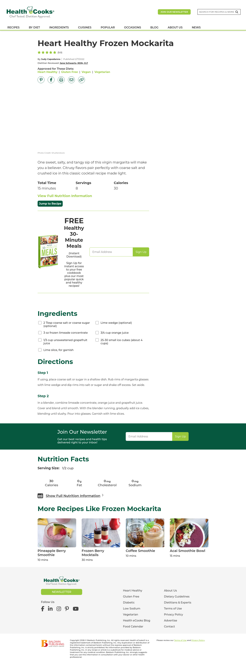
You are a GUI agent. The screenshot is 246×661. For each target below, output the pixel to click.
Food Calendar (133, 626)
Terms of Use (173, 608)
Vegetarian (102, 72)
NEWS (196, 28)
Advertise (170, 620)
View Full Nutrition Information (65, 196)
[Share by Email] (71, 79)
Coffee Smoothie (140, 551)
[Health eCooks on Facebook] (43, 609)
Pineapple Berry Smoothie (52, 553)
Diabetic (129, 602)
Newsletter (61, 592)
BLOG (154, 28)
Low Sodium (131, 608)
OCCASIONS (132, 28)
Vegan (86, 72)
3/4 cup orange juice (115, 332)
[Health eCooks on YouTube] (75, 609)
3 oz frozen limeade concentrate (65, 332)
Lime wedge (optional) (116, 322)
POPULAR (108, 28)
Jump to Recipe (50, 203)
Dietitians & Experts (177, 602)
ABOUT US (175, 28)
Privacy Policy (173, 614)
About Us (170, 590)
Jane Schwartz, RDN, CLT (74, 63)
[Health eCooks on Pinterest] (67, 609)
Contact (169, 626)
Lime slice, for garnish (58, 350)
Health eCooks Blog (136, 620)
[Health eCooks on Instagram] (59, 609)
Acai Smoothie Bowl (187, 551)
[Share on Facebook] (51, 79)
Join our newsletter (174, 12)
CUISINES (84, 28)
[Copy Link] (81, 79)
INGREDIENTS (59, 28)
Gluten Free (69, 72)
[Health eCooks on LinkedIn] (50, 609)
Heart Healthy (47, 72)
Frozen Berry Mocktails (93, 553)
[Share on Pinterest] (41, 79)
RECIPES (13, 28)
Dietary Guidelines (176, 596)
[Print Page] (61, 79)
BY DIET (34, 28)
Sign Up (141, 252)
